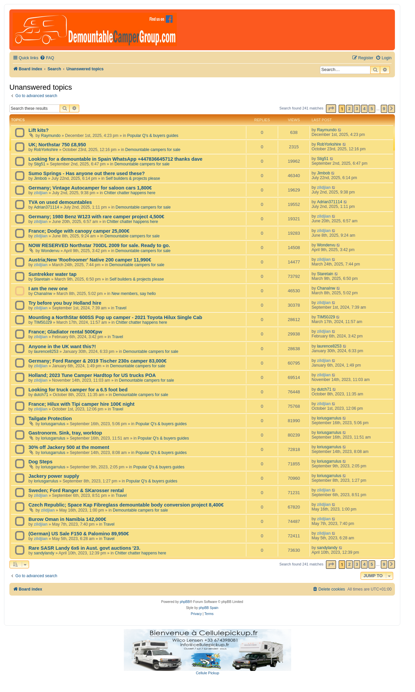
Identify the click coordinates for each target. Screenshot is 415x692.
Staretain (42, 279)
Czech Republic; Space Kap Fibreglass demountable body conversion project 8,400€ (126, 505)
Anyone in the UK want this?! (62, 346)
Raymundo (51, 135)
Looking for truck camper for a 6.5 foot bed (78, 389)
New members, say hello (133, 293)
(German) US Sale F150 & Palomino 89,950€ (78, 533)
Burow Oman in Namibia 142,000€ (67, 519)
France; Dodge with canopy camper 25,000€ (79, 231)
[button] (331, 108)
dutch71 (41, 394)
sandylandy (44, 553)
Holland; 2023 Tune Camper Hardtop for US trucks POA (92, 375)
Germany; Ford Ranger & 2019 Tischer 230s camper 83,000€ (97, 361)
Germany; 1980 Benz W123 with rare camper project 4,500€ (96, 216)
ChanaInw (43, 293)
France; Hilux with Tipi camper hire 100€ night (81, 404)
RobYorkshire (46, 149)
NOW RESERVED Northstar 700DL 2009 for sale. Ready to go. (99, 245)
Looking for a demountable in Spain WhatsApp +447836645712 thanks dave (115, 159)
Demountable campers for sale (152, 149)
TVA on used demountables (60, 202)
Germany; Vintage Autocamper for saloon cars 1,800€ (90, 187)
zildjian (41, 192)
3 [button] (357, 108)
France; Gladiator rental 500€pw (65, 331)
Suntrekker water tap (52, 274)
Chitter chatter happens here (129, 192)
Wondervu (50, 250)
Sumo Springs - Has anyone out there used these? (86, 173)
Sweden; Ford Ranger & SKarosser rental (76, 490)
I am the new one (48, 288)
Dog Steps (40, 461)
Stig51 (39, 164)
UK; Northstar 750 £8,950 (57, 144)
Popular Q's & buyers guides (152, 135)
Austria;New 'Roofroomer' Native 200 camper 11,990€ (89, 259)
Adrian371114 (46, 207)
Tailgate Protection (50, 418)
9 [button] (384, 108)
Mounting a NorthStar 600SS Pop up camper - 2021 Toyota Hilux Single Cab (115, 317)
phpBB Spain (208, 608)
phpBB (185, 602)
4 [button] (364, 108)
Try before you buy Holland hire (64, 303)
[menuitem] (47, 58)
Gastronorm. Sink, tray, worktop (65, 433)
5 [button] (371, 108)
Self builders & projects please (133, 178)
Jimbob (40, 178)
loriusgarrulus (53, 423)
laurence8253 (46, 351)
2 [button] (349, 108)
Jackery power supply (53, 476)
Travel (121, 308)
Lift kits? (38, 130)
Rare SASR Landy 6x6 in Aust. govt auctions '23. (84, 548)
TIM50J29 (43, 322)
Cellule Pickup (207, 673)
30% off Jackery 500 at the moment (68, 447)
